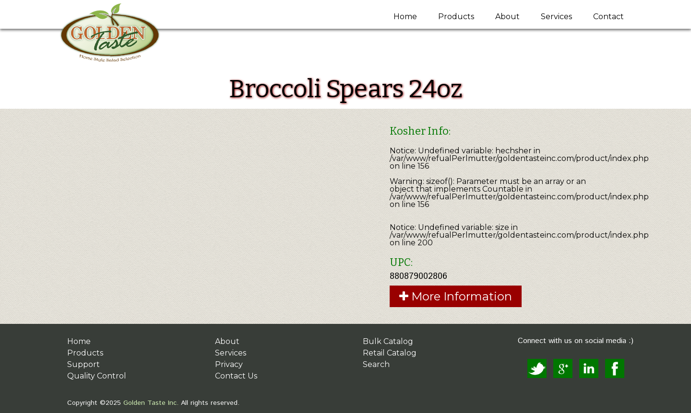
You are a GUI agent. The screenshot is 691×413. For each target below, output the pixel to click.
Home (405, 16)
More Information (455, 296)
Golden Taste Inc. (150, 403)
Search (376, 364)
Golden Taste (123, 34)
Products (456, 16)
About (507, 16)
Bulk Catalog (388, 341)
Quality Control (96, 375)
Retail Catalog (390, 352)
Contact (608, 16)
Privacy (229, 364)
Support (83, 364)
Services (556, 16)
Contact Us (236, 375)
